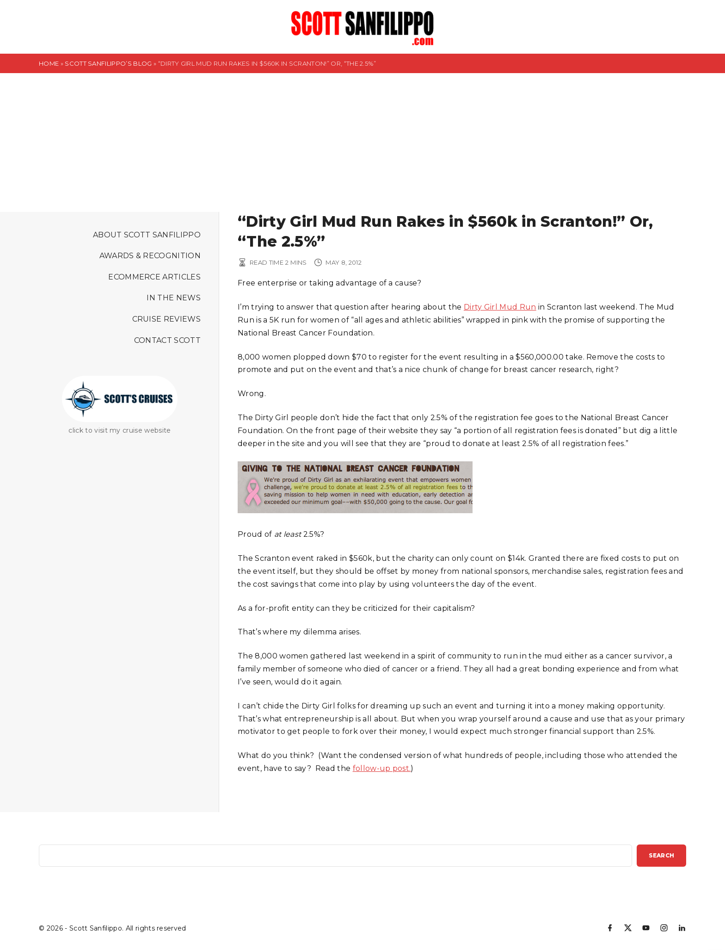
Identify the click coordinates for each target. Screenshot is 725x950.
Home (49, 63)
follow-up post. (382, 768)
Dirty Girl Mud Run (500, 307)
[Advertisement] (362, 142)
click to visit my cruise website (119, 430)
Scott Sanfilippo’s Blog (108, 63)
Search (661, 855)
